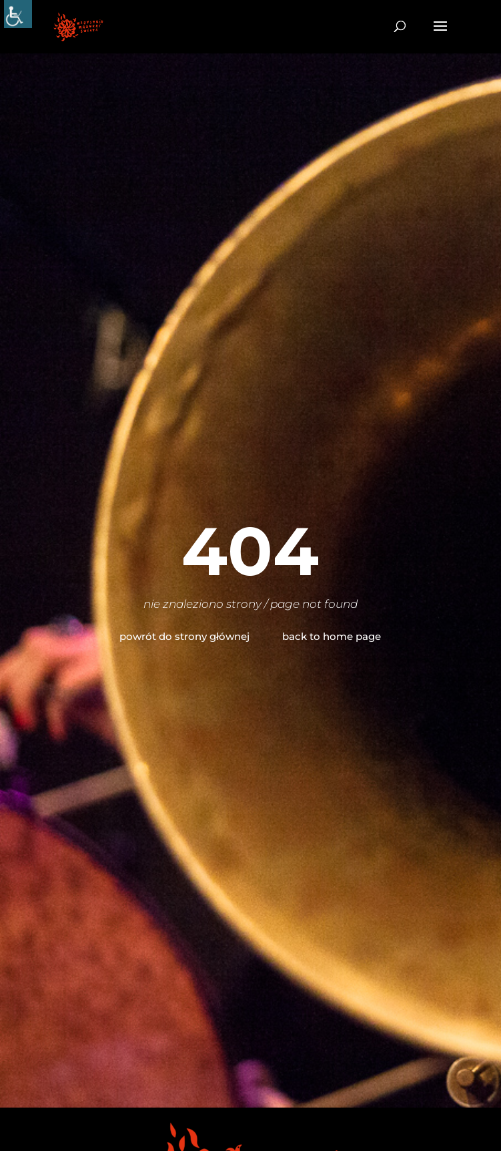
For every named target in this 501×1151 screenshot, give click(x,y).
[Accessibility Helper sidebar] (18, 14)
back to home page (331, 636)
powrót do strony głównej (184, 636)
